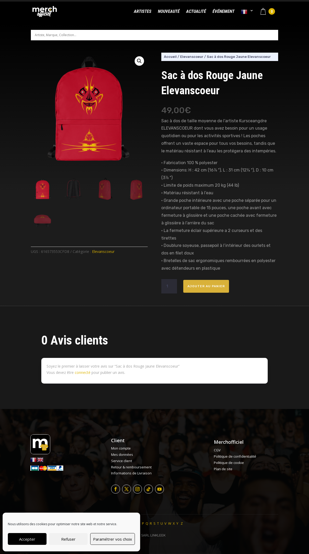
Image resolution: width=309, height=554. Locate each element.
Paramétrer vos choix (112, 539)
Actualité (196, 11)
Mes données (122, 454)
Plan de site (223, 469)
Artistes (142, 11)
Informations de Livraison (131, 473)
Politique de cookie (229, 462)
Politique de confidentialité (235, 456)
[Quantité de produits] (169, 286)
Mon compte (121, 448)
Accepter (27, 539)
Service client (121, 460)
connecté (82, 372)
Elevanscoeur (103, 251)
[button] (139, 61)
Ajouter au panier (206, 286)
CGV (217, 450)
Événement (223, 11)
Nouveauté (169, 11)
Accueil (170, 57)
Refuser (68, 539)
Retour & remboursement (131, 467)
